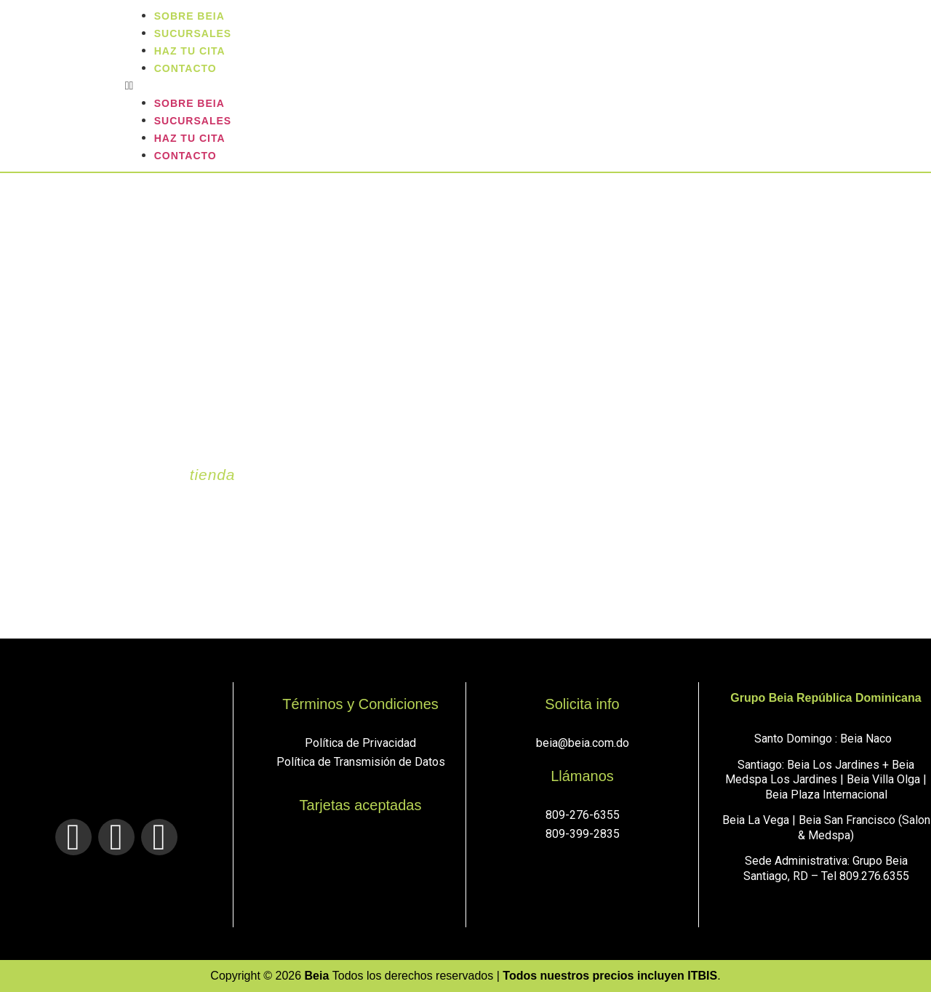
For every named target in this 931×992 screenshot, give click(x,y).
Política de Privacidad (360, 743)
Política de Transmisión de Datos (360, 762)
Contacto (185, 68)
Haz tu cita (189, 138)
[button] (524, 86)
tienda (213, 474)
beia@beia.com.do (582, 743)
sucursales (192, 121)
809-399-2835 (583, 834)
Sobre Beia (189, 103)
